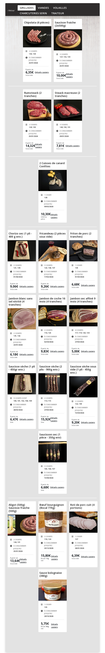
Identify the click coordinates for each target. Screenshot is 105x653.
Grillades (26, 7)
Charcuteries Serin (33, 13)
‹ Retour (10, 10)
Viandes (43, 7)
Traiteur (57, 13)
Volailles (60, 7)
